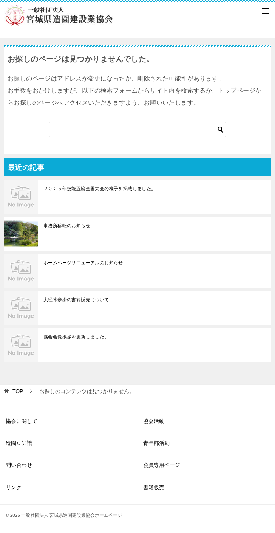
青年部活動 (156, 443)
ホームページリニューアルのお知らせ (83, 262)
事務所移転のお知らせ (66, 225)
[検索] (137, 129)
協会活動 (153, 421)
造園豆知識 (19, 443)
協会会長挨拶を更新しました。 (76, 336)
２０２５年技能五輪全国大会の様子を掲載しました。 (99, 188)
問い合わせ (19, 465)
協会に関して (21, 421)
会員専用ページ (161, 465)
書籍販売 (153, 487)
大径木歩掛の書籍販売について (76, 299)
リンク (14, 487)
